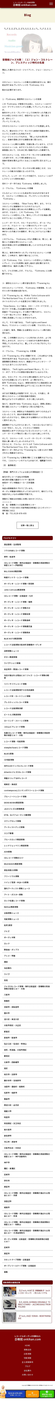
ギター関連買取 (10, 657)
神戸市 (7, 1162)
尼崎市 (7, 1174)
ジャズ (7, 931)
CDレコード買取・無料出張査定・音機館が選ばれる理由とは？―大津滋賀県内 (27, 1231)
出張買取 (27, 1354)
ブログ (27, 1366)
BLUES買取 (9, 753)
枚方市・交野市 (10, 1074)
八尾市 (7, 994)
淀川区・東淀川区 (11, 1019)
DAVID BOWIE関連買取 (14, 802)
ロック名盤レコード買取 (14, 900)
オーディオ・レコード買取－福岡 (18, 602)
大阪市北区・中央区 (12, 1148)
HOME (27, 1345)
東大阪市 (8, 1129)
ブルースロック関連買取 (14, 839)
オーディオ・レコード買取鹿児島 (18, 626)
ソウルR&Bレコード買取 (14, 550)
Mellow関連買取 (11, 907)
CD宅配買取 (9, 759)
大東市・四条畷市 (11, 1062)
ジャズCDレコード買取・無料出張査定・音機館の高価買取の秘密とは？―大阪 (27, 987)
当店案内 (8, 968)
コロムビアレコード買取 (14, 726)
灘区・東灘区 (9, 1168)
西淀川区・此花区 (11, 1105)
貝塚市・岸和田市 (11, 1007)
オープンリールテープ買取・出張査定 (20, 1265)
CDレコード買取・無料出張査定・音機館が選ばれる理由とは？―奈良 (27, 1214)
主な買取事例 (27, 1362)
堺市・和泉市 (9, 556)
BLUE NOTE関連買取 (13, 638)
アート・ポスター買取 (13, 894)
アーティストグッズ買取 (14, 827)
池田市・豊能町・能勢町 (14, 1086)
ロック (7, 943)
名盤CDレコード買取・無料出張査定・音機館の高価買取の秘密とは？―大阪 (27, 734)
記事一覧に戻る (27, 525)
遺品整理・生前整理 (12, 544)
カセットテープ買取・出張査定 (17, 1259)
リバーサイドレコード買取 (15, 684)
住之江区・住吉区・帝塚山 (15, 1043)
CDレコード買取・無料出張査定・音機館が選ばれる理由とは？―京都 (27, 1194)
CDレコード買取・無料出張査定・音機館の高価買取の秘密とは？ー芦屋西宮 (27, 564)
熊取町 (7, 1001)
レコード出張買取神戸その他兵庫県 (19, 690)
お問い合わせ (27, 1374)
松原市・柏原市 (10, 1092)
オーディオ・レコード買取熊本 (17, 632)
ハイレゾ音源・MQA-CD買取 (16, 882)
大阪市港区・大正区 (12, 1025)
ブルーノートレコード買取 (15, 796)
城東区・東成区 (10, 784)
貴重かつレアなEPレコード (15, 778)
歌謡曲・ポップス (11, 949)
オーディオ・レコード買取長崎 (17, 620)
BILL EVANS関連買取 (13, 571)
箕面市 (7, 1099)
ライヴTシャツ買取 (12, 663)
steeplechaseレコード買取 (16, 747)
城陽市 (7, 1207)
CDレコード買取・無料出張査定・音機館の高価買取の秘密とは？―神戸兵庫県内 (27, 1155)
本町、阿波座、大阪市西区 (15, 1050)
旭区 (6, 1068)
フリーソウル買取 (11, 876)
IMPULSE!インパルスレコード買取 (18, 766)
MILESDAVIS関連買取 (13, 864)
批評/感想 (8, 925)
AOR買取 (8, 851)
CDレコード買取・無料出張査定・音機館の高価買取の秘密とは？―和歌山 (27, 1223)
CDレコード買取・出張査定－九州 (18, 596)
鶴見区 (7, 1056)
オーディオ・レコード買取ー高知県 (19, 583)
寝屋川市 (8, 1111)
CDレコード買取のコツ (14, 857)
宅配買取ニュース (11, 919)
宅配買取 (27, 1358)
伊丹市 (7, 1180)
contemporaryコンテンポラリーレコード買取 (24, 790)
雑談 (6, 961)
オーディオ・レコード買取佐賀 (17, 614)
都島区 (7, 1031)
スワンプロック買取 (12, 821)
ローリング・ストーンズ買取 (16, 720)
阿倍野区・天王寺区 (12, 1123)
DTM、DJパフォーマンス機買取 (17, 815)
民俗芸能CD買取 (11, 870)
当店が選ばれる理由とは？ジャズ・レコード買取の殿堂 (26, 676)
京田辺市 (8, 1201)
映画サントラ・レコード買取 (16, 577)
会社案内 (27, 1370)
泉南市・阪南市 (10, 1037)
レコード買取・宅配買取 (14, 741)
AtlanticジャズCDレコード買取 (17, 772)
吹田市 (7, 1117)
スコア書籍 (9, 833)
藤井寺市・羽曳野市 (12, 1080)
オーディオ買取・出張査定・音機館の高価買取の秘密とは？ (26, 1240)
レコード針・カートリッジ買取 (17, 696)
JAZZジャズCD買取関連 (14, 809)
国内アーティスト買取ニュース (17, 888)
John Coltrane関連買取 (14, 589)
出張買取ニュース (11, 913)
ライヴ (7, 974)
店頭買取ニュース (11, 651)
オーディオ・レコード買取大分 (17, 608)
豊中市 (7, 1013)
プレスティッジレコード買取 (16, 702)
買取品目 (27, 1349)
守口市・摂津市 (10, 1141)
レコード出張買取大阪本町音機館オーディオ (23, 644)
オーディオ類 (9, 937)
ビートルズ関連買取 (12, 714)
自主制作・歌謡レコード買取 (16, 669)
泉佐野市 (8, 1135)
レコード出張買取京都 (13, 708)
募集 (6, 1272)
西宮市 (7, 1186)
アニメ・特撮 (9, 955)
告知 (6, 980)
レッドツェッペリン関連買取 (16, 845)
